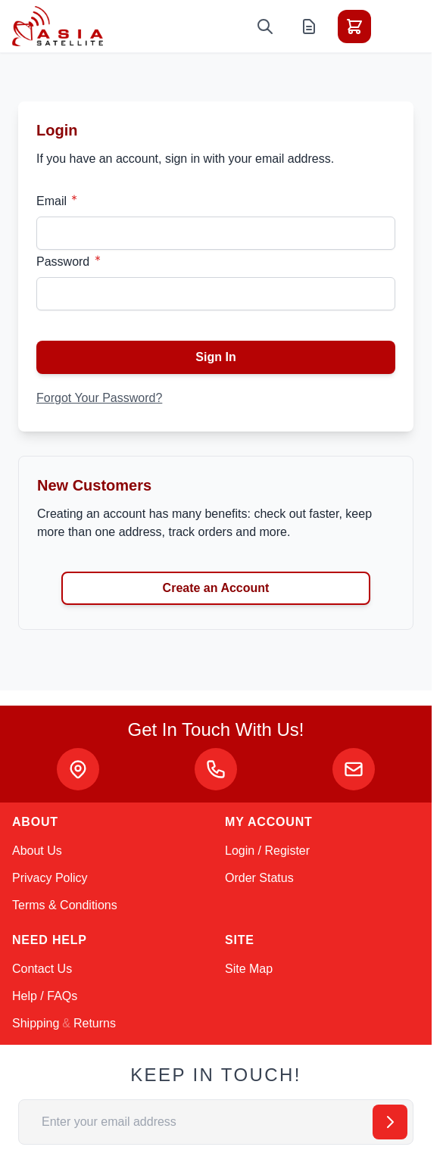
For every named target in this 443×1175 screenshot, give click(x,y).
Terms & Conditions (64, 905)
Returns (94, 1023)
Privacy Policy (50, 877)
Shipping (35, 1023)
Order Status (259, 877)
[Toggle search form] (265, 26)
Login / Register (267, 850)
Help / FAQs (44, 996)
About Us (37, 850)
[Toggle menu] (396, 26)
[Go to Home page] (57, 26)
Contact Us (42, 968)
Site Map (249, 968)
